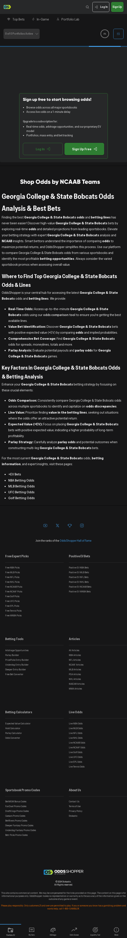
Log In (101, 7)
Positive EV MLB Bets (79, 572)
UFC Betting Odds (21, 492)
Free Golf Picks (12, 596)
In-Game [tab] (40, 19)
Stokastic (73, 815)
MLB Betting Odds (21, 486)
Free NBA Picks (12, 567)
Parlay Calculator (13, 733)
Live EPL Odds (75, 761)
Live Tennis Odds (77, 766)
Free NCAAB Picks (13, 586)
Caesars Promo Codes (15, 815)
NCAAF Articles (76, 664)
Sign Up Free (84, 149)
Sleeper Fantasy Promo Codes (19, 825)
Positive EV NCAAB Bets (80, 586)
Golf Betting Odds (21, 498)
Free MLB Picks (12, 572)
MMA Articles (75, 688)
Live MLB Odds (76, 728)
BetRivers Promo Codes (16, 820)
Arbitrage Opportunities (17, 650)
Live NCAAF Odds (77, 747)
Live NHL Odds (76, 737)
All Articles (74, 650)
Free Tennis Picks (13, 610)
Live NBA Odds (76, 723)
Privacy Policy (75, 811)
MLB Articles (75, 669)
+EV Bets (14, 474)
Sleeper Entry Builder (15, 669)
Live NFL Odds (75, 733)
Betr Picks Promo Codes (16, 835)
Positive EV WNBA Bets (80, 591)
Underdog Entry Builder (17, 664)
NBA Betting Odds (21, 480)
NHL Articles (75, 679)
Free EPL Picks (12, 605)
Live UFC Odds (76, 757)
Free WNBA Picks (13, 615)
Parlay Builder (12, 655)
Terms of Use (75, 806)
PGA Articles (75, 674)
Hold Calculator (12, 728)
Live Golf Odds (75, 752)
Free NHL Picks (12, 581)
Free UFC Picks (12, 601)
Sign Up (117, 7)
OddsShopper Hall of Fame (75, 540)
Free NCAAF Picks (13, 591)
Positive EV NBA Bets (79, 567)
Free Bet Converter (14, 674)
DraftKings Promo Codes (17, 811)
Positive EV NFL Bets (78, 577)
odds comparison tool (59, 315)
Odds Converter (12, 737)
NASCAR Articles (77, 683)
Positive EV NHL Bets (79, 581)
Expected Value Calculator (17, 723)
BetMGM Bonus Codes (15, 801)
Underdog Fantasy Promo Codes (20, 830)
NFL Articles (75, 659)
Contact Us (74, 801)
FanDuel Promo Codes (15, 806)
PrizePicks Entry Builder (17, 659)
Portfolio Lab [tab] (67, 19)
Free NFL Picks (12, 577)
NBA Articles (75, 655)
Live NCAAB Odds (77, 742)
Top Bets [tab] (16, 19)
